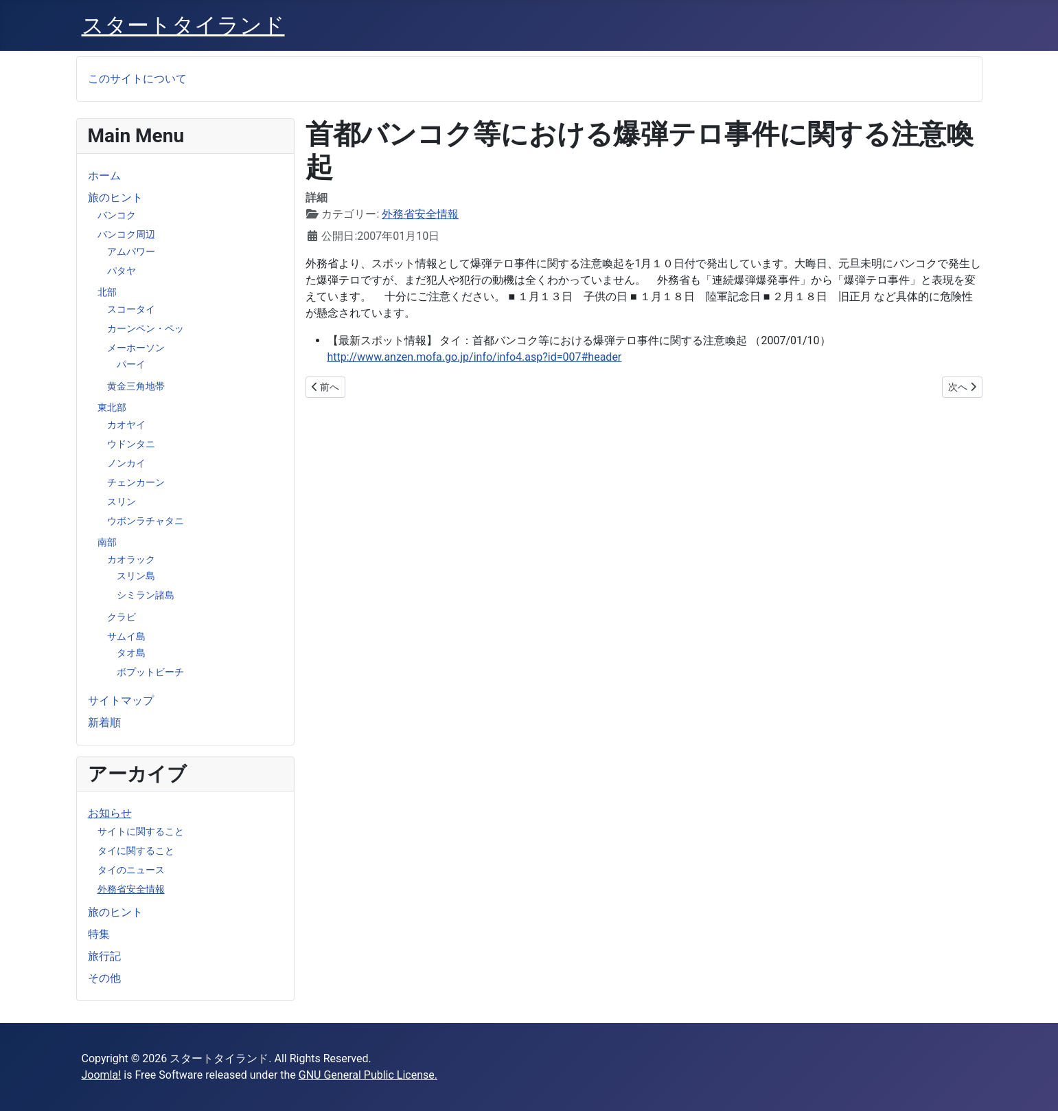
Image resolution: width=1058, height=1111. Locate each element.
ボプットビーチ (150, 671)
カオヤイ (126, 424)
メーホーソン (136, 347)
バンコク (116, 215)
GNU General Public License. (368, 1074)
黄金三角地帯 (136, 386)
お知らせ (110, 813)
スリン (121, 501)
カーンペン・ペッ (145, 328)
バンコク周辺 (126, 234)
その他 (104, 978)
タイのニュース (131, 869)
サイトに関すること (140, 831)
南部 (107, 542)
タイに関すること (135, 850)
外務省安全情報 (131, 889)
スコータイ (131, 309)
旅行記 (104, 956)
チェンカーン (136, 482)
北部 (107, 292)
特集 (99, 934)
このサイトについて (137, 78)
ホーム (104, 175)
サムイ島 (126, 636)
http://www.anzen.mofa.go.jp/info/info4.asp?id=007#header (474, 356)
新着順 (104, 722)
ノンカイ (126, 463)
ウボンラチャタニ (145, 520)
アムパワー (131, 251)
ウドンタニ (131, 443)
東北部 (111, 407)
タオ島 (131, 652)
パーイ (131, 364)
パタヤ (121, 270)
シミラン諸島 (145, 595)
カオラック (131, 559)
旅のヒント (115, 197)
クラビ (121, 616)
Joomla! (102, 1074)
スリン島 (136, 575)
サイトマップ (121, 700)
